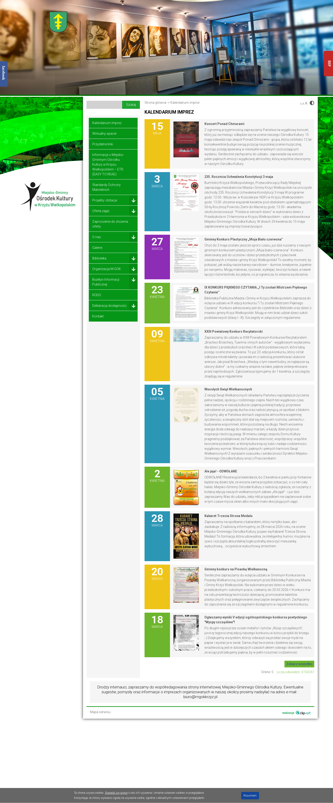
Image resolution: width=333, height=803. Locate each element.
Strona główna (155, 102)
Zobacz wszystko (299, 664)
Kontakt (98, 316)
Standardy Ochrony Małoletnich (106, 187)
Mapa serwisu (100, 712)
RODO (96, 295)
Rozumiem (250, 795)
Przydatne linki (102, 144)
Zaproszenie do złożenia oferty (110, 224)
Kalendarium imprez (106, 123)
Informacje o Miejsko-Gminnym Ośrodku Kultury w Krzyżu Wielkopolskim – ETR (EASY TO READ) (108, 164)
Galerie (97, 247)
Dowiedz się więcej (116, 792)
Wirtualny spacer (104, 133)
